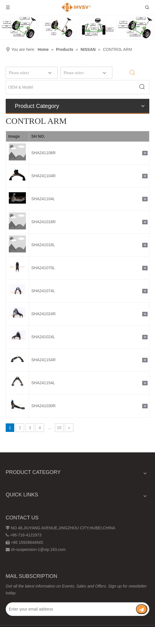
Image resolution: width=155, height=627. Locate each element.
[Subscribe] (141, 609)
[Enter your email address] (70, 609)
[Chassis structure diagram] (77, 27)
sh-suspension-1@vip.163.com (38, 549)
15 (59, 427)
